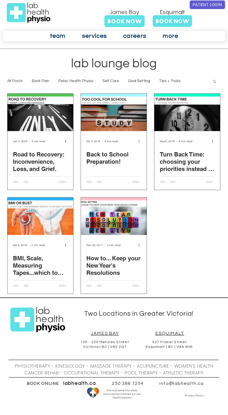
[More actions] (67, 141)
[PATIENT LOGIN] (207, 4)
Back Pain (40, 81)
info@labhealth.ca (181, 383)
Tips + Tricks (170, 81)
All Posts (15, 81)
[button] (58, 36)
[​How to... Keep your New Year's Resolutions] (114, 216)
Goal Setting (139, 81)
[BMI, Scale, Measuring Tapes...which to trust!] (40, 216)
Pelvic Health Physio (75, 81)
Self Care (110, 81)
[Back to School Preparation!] (114, 112)
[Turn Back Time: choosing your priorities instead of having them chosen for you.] (187, 112)
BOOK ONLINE (43, 383)
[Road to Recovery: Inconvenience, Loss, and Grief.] (40, 112)
